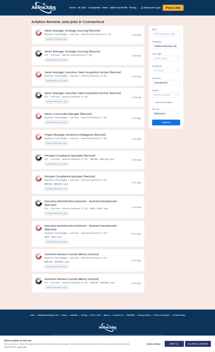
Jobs (32, 315)
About (107, 315)
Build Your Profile (118, 7)
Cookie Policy (179, 315)
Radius (155, 90)
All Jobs (82, 7)
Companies (94, 7)
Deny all (174, 344)
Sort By (155, 109)
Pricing (132, 7)
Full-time (74, 34)
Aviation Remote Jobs (56, 39)
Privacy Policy (144, 315)
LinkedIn (74, 315)
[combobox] (166, 46)
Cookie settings (153, 344)
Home (72, 7)
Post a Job (173, 7)
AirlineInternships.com (48, 315)
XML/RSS (131, 315)
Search (166, 122)
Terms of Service (161, 315)
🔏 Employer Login (151, 7)
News (105, 7)
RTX (46, 55)
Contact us (118, 315)
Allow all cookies (198, 344)
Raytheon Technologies (56, 34)
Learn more (21, 347)
